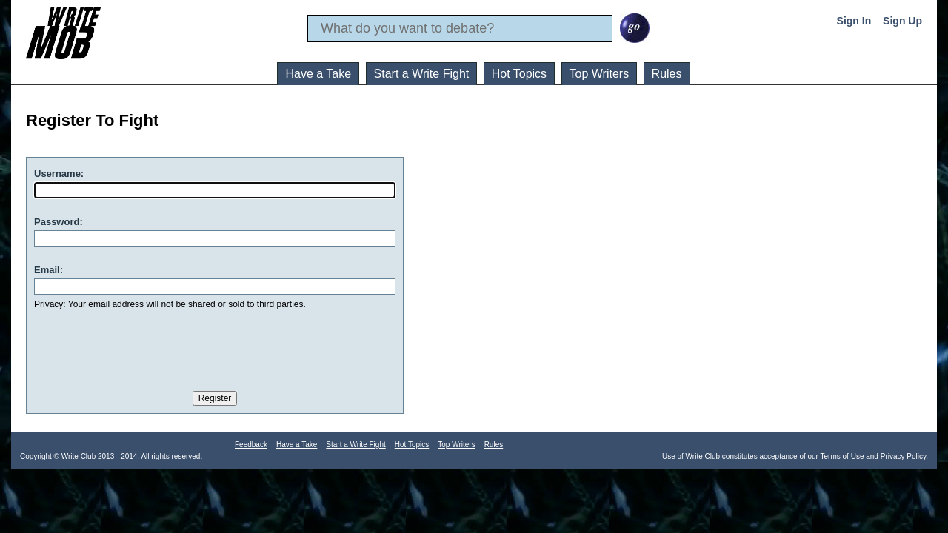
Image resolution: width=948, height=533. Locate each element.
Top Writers (600, 73)
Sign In (854, 21)
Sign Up (902, 21)
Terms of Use (842, 456)
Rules (667, 73)
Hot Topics (519, 73)
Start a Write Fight (422, 73)
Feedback (251, 444)
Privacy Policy (904, 456)
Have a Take (318, 73)
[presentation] (146, 347)
